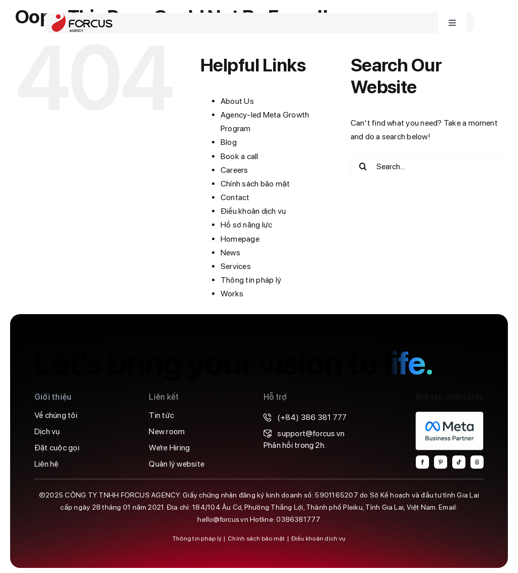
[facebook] (422, 462)
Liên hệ (46, 464)
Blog (229, 142)
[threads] (477, 462)
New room (167, 431)
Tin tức (161, 415)
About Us (237, 101)
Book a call (239, 156)
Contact (235, 197)
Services (236, 266)
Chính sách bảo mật (255, 183)
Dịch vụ (47, 431)
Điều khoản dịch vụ (253, 211)
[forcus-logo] (82, 17)
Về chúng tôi (55, 415)
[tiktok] (458, 462)
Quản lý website (176, 464)
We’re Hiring (169, 447)
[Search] (363, 166)
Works (232, 293)
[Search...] (427, 166)
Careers (234, 170)
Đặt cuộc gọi (56, 447)
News (230, 252)
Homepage (240, 239)
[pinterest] (440, 462)
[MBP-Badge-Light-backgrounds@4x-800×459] (449, 415)
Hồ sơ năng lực (246, 225)
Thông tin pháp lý (251, 280)
